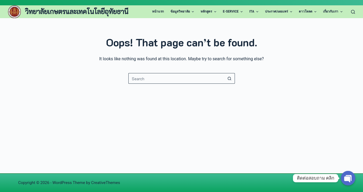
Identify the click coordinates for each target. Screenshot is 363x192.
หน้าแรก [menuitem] (158, 11)
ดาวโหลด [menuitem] (308, 11)
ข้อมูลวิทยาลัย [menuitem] (182, 11)
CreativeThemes (105, 182)
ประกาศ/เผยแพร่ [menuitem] (279, 11)
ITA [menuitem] (254, 11)
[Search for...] (176, 78)
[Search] (353, 12)
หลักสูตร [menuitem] (209, 11)
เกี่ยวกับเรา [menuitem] (333, 11)
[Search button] (229, 78)
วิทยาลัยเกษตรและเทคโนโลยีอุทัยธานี (76, 11)
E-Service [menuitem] (233, 11)
